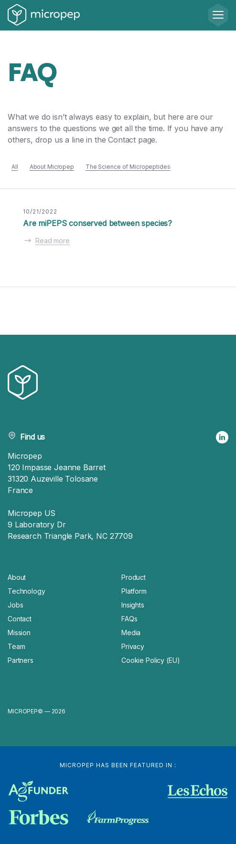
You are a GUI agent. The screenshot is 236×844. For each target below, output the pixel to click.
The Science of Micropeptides (128, 166)
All (14, 166)
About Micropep (52, 166)
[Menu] (218, 15)
